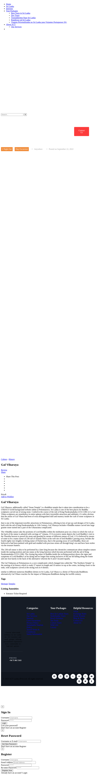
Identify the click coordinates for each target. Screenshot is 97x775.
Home (8, 4)
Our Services (16, 27)
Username (5, 718)
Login (24, 773)
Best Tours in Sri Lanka (20, 13)
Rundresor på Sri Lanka (20, 20)
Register (22, 728)
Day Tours (15, 15)
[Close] (2, 706)
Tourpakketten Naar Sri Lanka (23, 18)
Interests (9, 9)
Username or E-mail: (9, 741)
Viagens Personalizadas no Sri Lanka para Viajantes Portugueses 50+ (39, 22)
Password (5, 720)
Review (4, 470)
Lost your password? (9, 725)
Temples (11, 584)
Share (3, 472)
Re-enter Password (8, 768)
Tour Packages (12, 11)
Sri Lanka (10, 6)
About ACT (11, 24)
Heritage (4, 584)
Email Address (7, 762)
